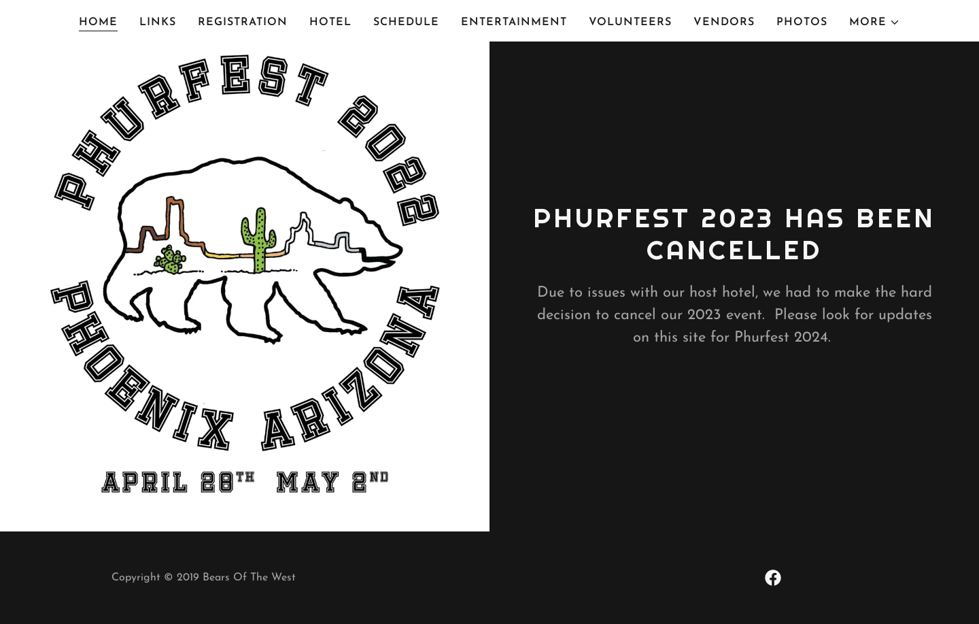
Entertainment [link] (514, 22)
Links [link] (157, 22)
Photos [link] (801, 22)
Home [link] (98, 22)
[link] (773, 577)
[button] (874, 22)
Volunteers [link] (630, 22)
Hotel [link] (330, 22)
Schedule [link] (406, 22)
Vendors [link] (724, 22)
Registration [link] (243, 22)
